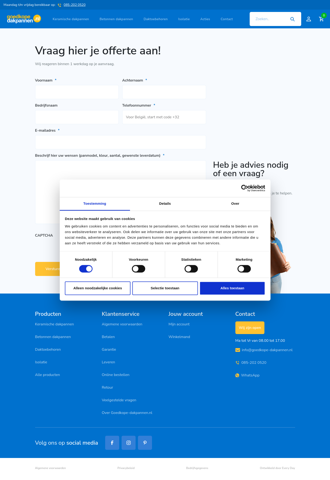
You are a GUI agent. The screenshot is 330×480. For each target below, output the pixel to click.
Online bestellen (116, 374)
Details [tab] (165, 203)
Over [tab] (235, 203)
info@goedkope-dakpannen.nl (264, 350)
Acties (205, 19)
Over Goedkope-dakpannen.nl (127, 412)
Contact (227, 19)
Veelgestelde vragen (119, 400)
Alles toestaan (232, 288)
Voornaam (46, 80)
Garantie (109, 349)
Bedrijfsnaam (46, 105)
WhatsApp (247, 375)
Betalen (108, 336)
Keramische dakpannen (71, 19)
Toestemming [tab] (94, 203)
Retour (107, 387)
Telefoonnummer (138, 105)
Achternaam (134, 80)
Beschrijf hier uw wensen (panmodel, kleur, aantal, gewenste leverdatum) (100, 155)
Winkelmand (179, 336)
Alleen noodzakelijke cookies (97, 288)
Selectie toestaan (165, 288)
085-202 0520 (75, 5)
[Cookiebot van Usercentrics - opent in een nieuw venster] (244, 188)
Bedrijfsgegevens (197, 468)
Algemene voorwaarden (122, 324)
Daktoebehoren (156, 19)
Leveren (108, 362)
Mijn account (179, 324)
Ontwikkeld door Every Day (277, 468)
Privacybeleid (125, 468)
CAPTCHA (44, 235)
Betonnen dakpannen (116, 19)
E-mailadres (47, 130)
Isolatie (184, 19)
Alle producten (47, 374)
